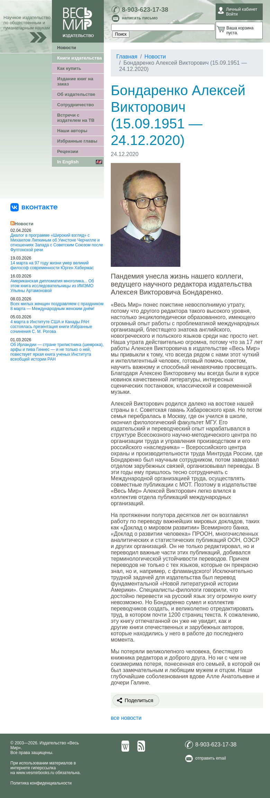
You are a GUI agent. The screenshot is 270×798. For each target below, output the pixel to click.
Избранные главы (77, 141)
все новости (126, 718)
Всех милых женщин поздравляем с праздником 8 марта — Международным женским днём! (57, 306)
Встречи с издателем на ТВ (75, 117)
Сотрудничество (75, 104)
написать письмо (140, 18)
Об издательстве (76, 94)
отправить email (210, 758)
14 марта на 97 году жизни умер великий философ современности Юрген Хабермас (52, 265)
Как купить (69, 68)
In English (68, 161)
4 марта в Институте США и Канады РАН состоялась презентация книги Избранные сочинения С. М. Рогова (51, 326)
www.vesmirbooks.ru (35, 772)
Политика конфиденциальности (41, 783)
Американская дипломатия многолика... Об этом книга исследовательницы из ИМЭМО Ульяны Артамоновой (52, 286)
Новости (66, 47)
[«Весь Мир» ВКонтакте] (33, 207)
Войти (232, 14)
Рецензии (67, 151)
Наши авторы (72, 130)
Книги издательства (79, 58)
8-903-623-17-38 (145, 9)
